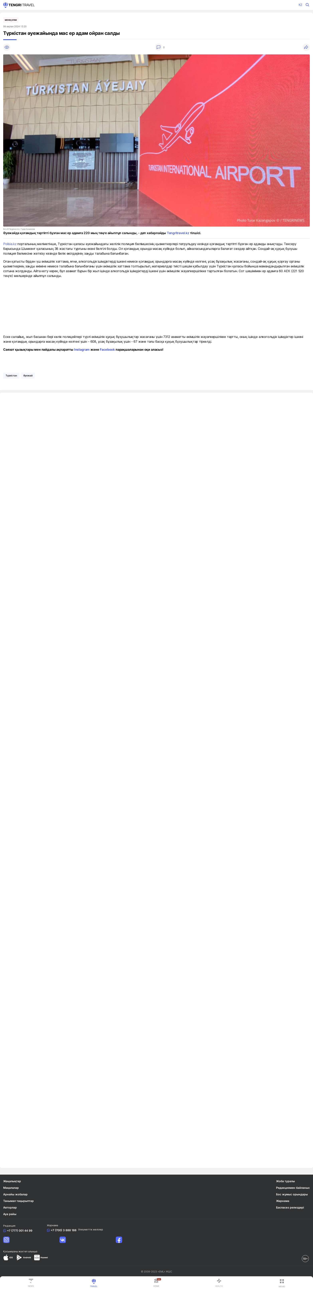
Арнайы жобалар (15, 1194)
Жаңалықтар (12, 1181)
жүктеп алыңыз (28, 1251)
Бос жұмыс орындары (292, 1194)
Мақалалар (11, 1187)
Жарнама (282, 1201)
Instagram (82, 349)
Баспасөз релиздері (290, 1207)
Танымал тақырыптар (18, 1201)
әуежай (28, 375)
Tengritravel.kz (178, 233)
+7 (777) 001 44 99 (18, 1230)
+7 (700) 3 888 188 (62, 1230)
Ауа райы (9, 1214)
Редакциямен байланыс (293, 1187)
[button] (298, 4)
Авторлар (10, 1207)
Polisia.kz (9, 244)
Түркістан (11, 375)
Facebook (107, 349)
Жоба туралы (285, 1181)
